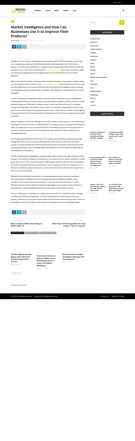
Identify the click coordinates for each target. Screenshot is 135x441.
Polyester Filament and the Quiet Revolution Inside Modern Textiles (97, 135)
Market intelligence (53, 70)
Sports (93, 98)
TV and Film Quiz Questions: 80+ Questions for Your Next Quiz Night (116, 187)
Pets (92, 88)
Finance (93, 60)
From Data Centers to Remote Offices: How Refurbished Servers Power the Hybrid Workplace (46, 261)
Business (38, 10)
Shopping (94, 95)
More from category (48, 233)
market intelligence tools (50, 84)
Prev (13, 415)
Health (65, 10)
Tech (74, 10)
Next (19, 415)
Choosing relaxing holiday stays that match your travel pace (116, 135)
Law (91, 81)
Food (92, 63)
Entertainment (96, 49)
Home (57, 10)
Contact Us (104, 438)
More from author (32, 233)
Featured (94, 56)
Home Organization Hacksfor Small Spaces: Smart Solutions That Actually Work (97, 161)
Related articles (17, 233)
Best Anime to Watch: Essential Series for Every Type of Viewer (115, 160)
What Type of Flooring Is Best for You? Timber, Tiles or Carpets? (68, 224)
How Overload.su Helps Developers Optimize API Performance (73, 404)
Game (92, 67)
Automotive (95, 39)
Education (94, 46)
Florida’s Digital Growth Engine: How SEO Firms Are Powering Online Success (21, 258)
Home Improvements (98, 77)
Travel (47, 10)
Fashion (93, 53)
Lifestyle (93, 84)
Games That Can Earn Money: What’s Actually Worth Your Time (98, 187)
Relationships (95, 91)
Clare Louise (15, 40)
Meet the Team (118, 438)
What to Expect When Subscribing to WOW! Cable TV (26, 224)
